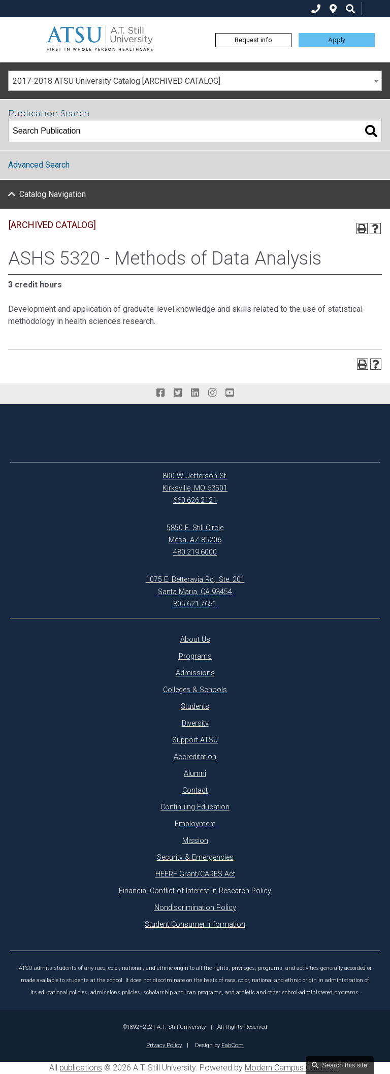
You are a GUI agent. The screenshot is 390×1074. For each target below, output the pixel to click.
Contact (195, 790)
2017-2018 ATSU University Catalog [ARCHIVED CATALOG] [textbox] (116, 81)
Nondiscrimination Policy (195, 907)
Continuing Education (195, 807)
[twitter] (177, 393)
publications (80, 1067)
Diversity (195, 723)
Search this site (344, 1065)
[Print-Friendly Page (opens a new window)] (362, 228)
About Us (195, 639)
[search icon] (350, 9)
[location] (333, 9)
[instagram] (212, 393)
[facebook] (160, 393)
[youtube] (229, 393)
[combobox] (195, 81)
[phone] (316, 9)
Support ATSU (195, 740)
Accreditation (195, 757)
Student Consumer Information (195, 924)
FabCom (232, 1045)
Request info (253, 40)
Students (195, 706)
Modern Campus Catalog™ (292, 1067)
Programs (195, 656)
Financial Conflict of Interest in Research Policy (195, 891)
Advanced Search (39, 165)
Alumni (195, 773)
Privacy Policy (164, 1045)
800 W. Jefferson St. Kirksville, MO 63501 (195, 482)
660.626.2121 (195, 500)
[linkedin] (195, 393)
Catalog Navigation (52, 194)
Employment (195, 824)
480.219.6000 (195, 552)
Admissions (195, 673)
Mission (195, 840)
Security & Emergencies (195, 857)
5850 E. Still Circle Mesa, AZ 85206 (195, 534)
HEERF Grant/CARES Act (195, 874)
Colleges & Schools (195, 690)
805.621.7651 (195, 604)
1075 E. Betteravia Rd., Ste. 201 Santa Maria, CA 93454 (195, 585)
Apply (336, 40)
